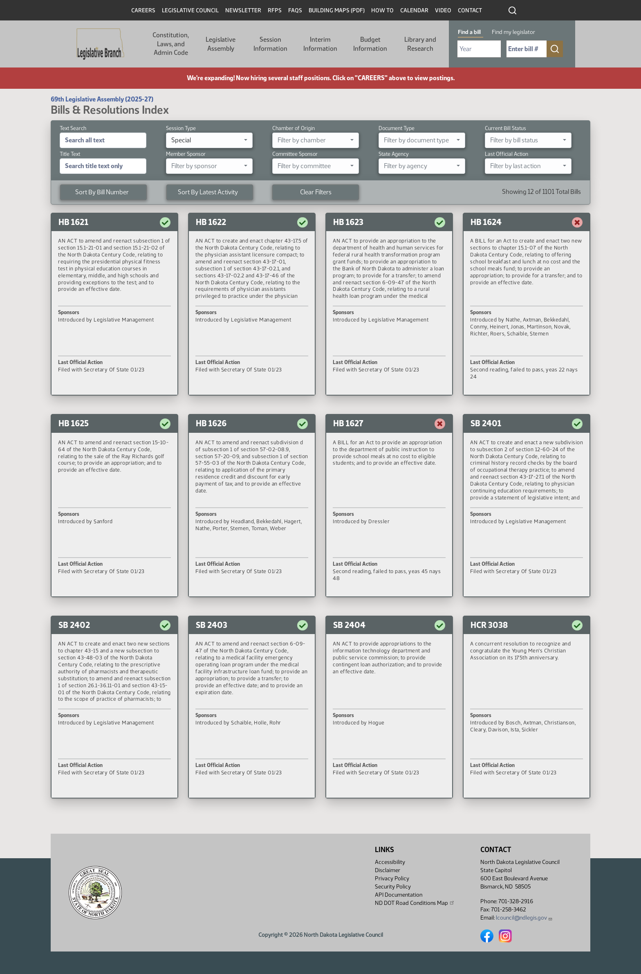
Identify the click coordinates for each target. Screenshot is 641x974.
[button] (114, 304)
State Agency (394, 154)
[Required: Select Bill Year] (479, 49)
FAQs (295, 10)
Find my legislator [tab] (513, 32)
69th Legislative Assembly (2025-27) (102, 99)
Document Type (397, 128)
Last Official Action (506, 154)
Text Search (73, 128)
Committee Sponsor (295, 154)
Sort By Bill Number (102, 192)
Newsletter (243, 10)
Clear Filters (316, 192)
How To (382, 10)
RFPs (275, 10)
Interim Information (320, 44)
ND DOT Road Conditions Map (415, 903)
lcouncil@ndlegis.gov (524, 917)
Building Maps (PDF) (337, 10)
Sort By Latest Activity (208, 192)
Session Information (270, 44)
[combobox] (209, 140)
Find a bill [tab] (469, 32)
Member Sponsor (186, 154)
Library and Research (420, 44)
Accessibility (390, 862)
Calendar (414, 10)
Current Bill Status (505, 128)
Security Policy (393, 886)
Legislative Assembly (220, 44)
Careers (143, 10)
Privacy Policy (392, 878)
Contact (470, 10)
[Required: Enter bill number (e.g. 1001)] (526, 49)
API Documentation (398, 894)
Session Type (181, 128)
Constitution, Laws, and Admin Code (170, 43)
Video (443, 10)
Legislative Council (190, 10)
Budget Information (370, 44)
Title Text (70, 154)
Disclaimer (387, 870)
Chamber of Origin (293, 128)
